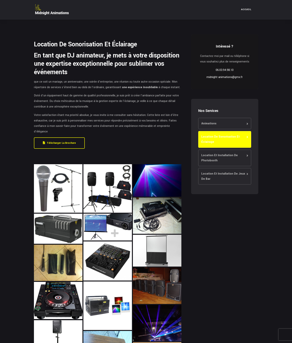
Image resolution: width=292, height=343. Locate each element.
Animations (208, 123)
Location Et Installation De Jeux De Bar (223, 176)
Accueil (246, 9)
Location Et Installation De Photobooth (219, 157)
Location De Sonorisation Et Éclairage (220, 139)
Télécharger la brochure (59, 143)
